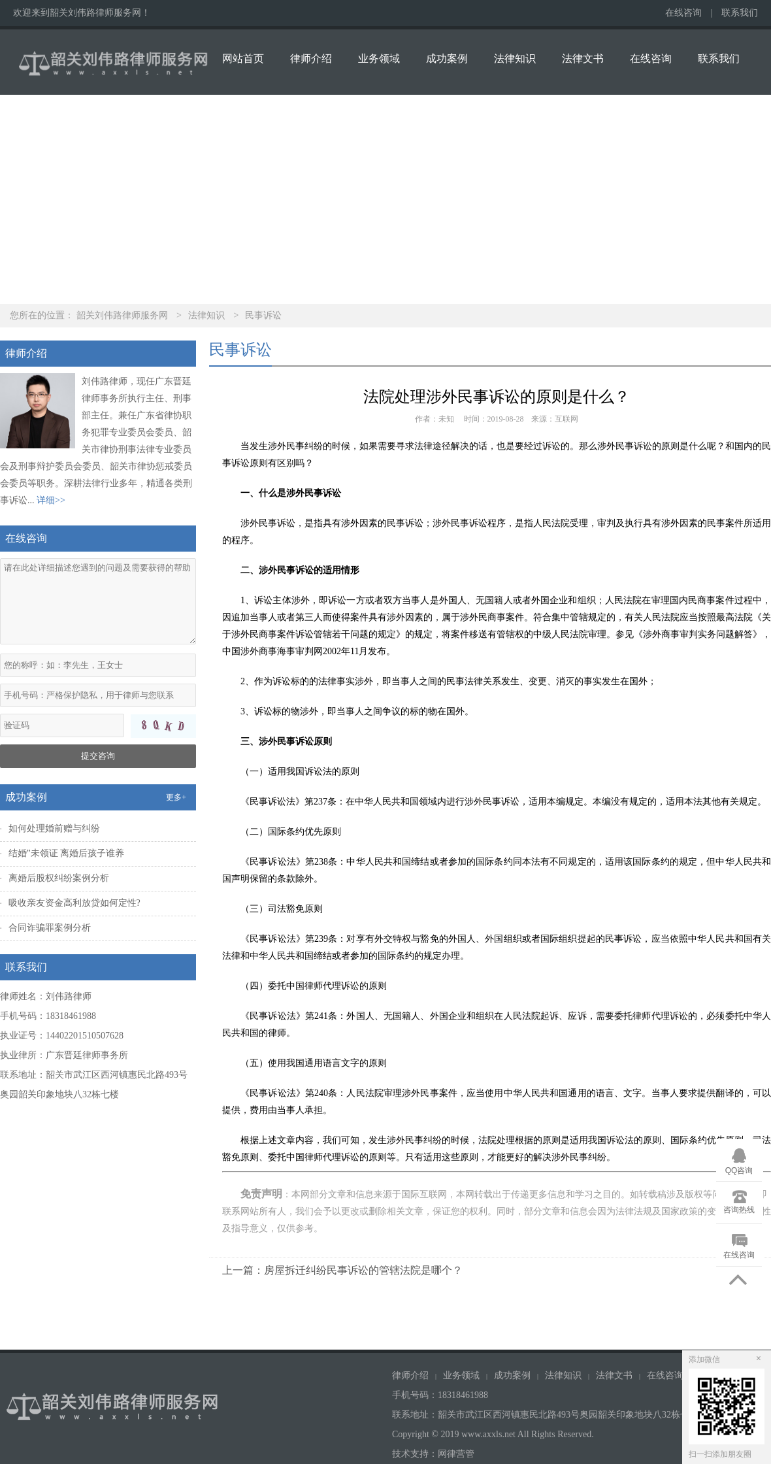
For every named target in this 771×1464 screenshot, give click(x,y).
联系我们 (739, 13)
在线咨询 (683, 13)
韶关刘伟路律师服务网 (122, 315)
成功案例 (447, 58)
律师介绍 (311, 58)
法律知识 (515, 58)
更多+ (176, 797)
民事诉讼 (263, 315)
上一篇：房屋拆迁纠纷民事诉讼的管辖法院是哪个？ (342, 1270)
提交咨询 (98, 756)
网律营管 (456, 1454)
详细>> (51, 500)
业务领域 (379, 58)
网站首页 (243, 58)
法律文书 (583, 58)
